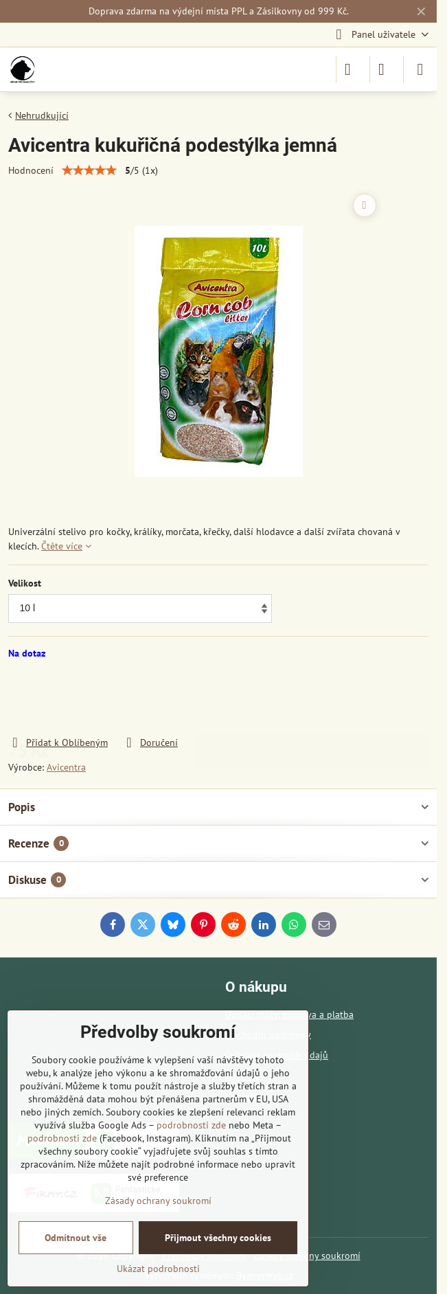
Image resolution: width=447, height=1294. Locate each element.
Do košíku (312, 697)
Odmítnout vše (75, 1237)
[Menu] (420, 69)
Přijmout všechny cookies (218, 1237)
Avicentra (66, 767)
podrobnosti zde (191, 1125)
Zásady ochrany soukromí (158, 1200)
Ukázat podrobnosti (158, 1268)
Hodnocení (31, 170)
